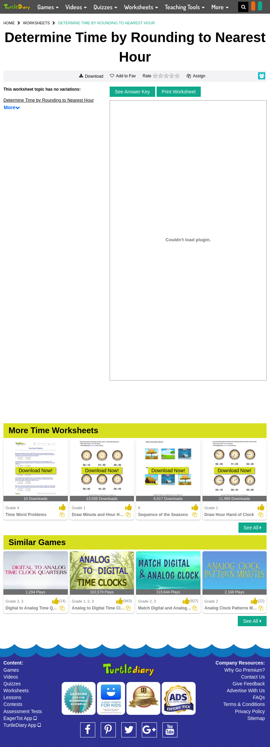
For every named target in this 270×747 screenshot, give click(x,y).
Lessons (12, 697)
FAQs (259, 697)
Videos (10, 677)
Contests (12, 704)
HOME (9, 23)
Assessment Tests (22, 711)
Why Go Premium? (244, 670)
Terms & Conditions (244, 704)
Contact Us (253, 677)
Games (11, 670)
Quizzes (12, 683)
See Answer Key (132, 91)
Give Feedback (249, 683)
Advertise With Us (246, 690)
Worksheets (16, 690)
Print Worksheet (179, 91)
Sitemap (256, 718)
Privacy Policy (250, 711)
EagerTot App (20, 718)
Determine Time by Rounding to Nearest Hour (48, 100)
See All (252, 527)
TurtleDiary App (22, 725)
